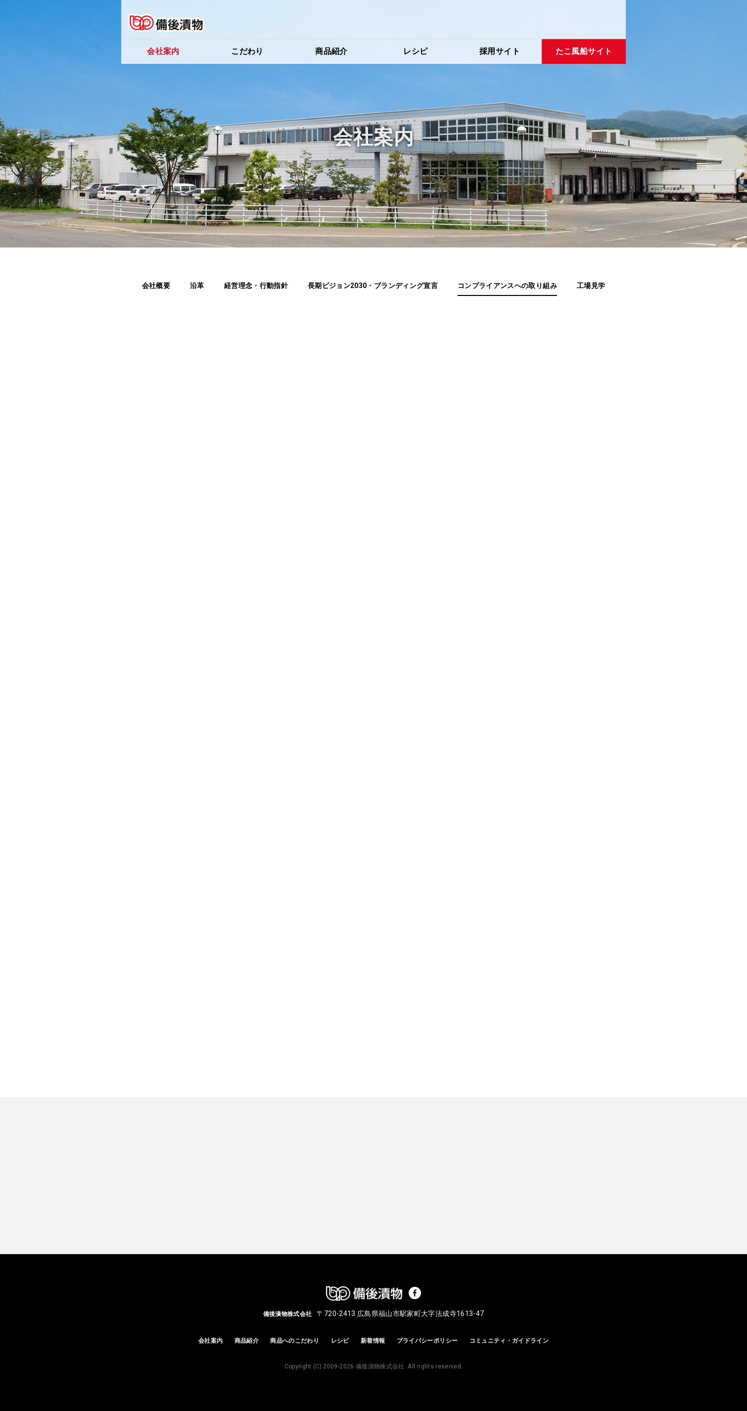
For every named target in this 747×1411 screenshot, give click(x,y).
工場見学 (591, 286)
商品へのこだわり (294, 1340)
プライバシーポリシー (427, 1340)
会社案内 (163, 51)
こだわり (247, 51)
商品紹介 (331, 51)
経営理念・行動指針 (256, 286)
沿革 (197, 286)
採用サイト (499, 51)
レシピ (415, 51)
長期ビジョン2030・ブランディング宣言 (373, 286)
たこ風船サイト (584, 51)
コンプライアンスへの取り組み (507, 286)
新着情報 (373, 1340)
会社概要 (156, 286)
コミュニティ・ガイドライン (509, 1340)
